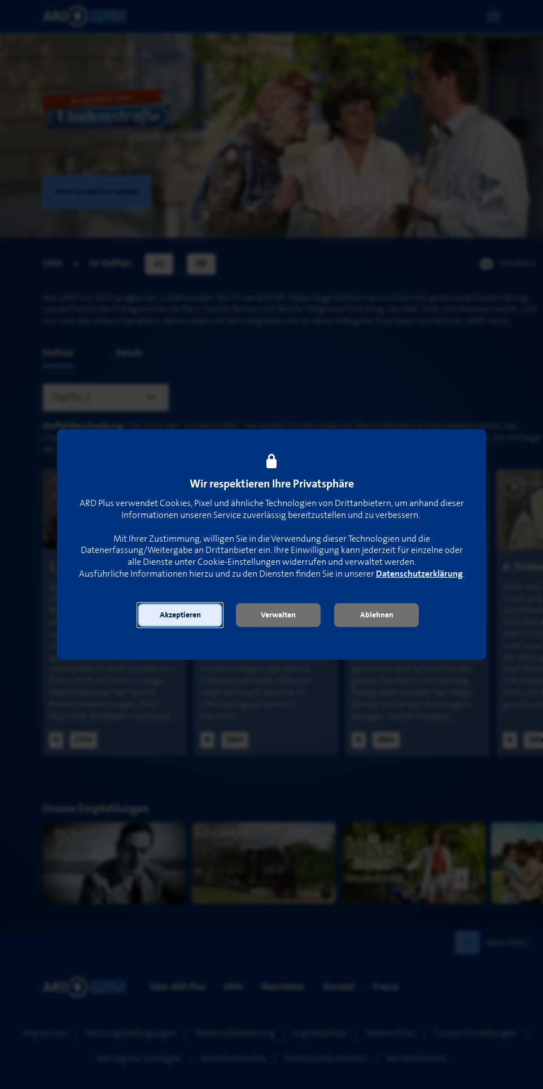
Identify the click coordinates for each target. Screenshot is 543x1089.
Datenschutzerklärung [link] (419, 574)
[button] (180, 615)
